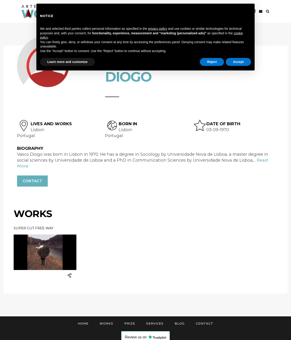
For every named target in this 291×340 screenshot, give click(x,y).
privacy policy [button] (157, 28)
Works (106, 323)
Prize (129, 323)
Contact (32, 181)
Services (154, 323)
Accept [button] (238, 62)
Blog (180, 323)
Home (83, 323)
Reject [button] (212, 62)
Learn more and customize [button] (67, 62)
